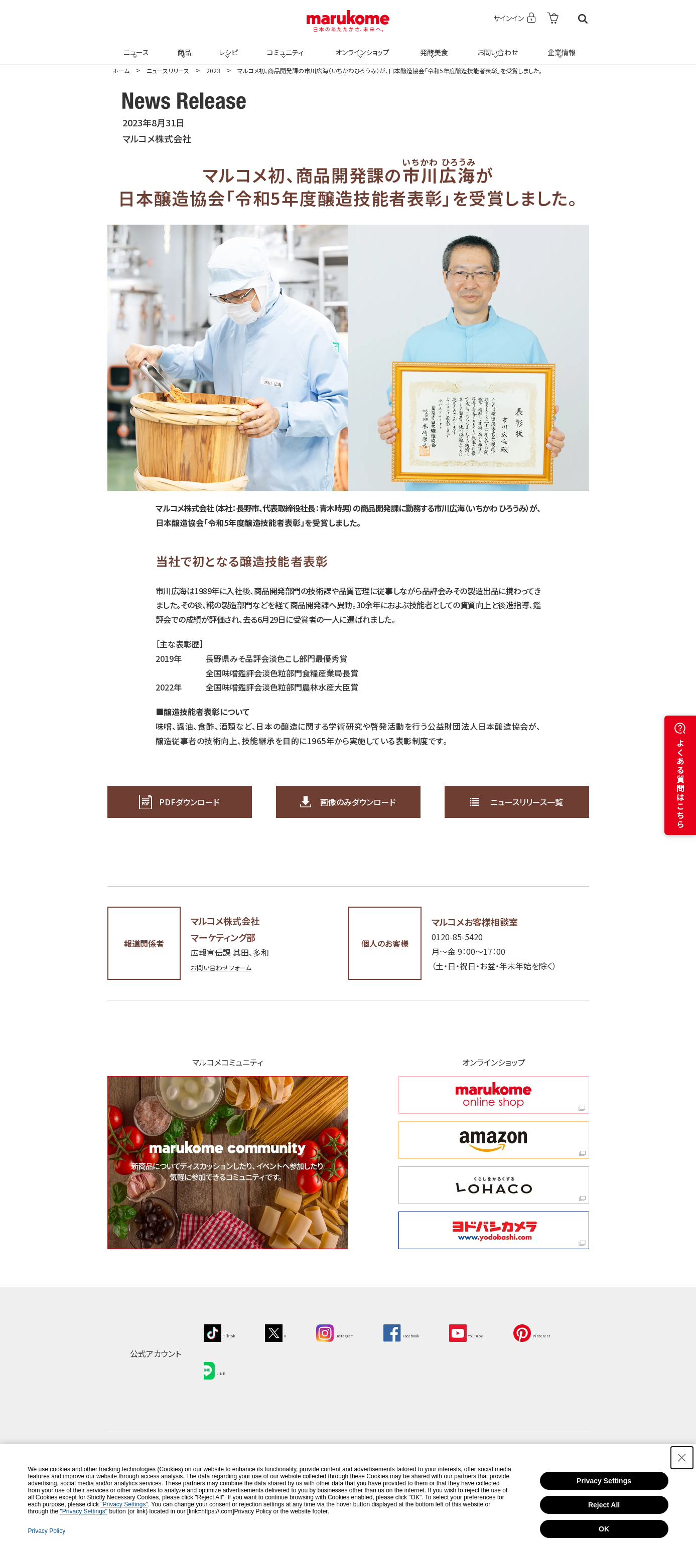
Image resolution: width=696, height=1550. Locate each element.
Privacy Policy (46, 1530)
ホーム (120, 70)
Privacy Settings (604, 1481)
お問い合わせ (496, 46)
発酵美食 (433, 46)
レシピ (227, 46)
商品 (183, 46)
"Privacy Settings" (124, 1504)
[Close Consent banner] (682, 1458)
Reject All (604, 1505)
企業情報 (560, 46)
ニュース (135, 46)
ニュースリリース (168, 70)
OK (604, 1529)
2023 (213, 70)
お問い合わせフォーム (228, 967)
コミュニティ (283, 46)
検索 (583, 19)
